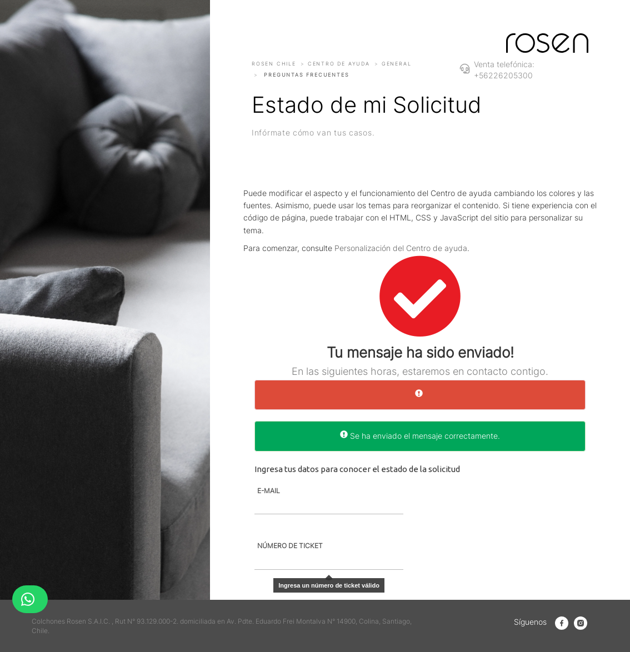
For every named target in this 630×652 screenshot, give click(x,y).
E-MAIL (268, 491)
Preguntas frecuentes (306, 75)
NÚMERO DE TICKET (290, 545)
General (397, 64)
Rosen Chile (274, 64)
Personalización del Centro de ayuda (400, 248)
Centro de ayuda (339, 64)
